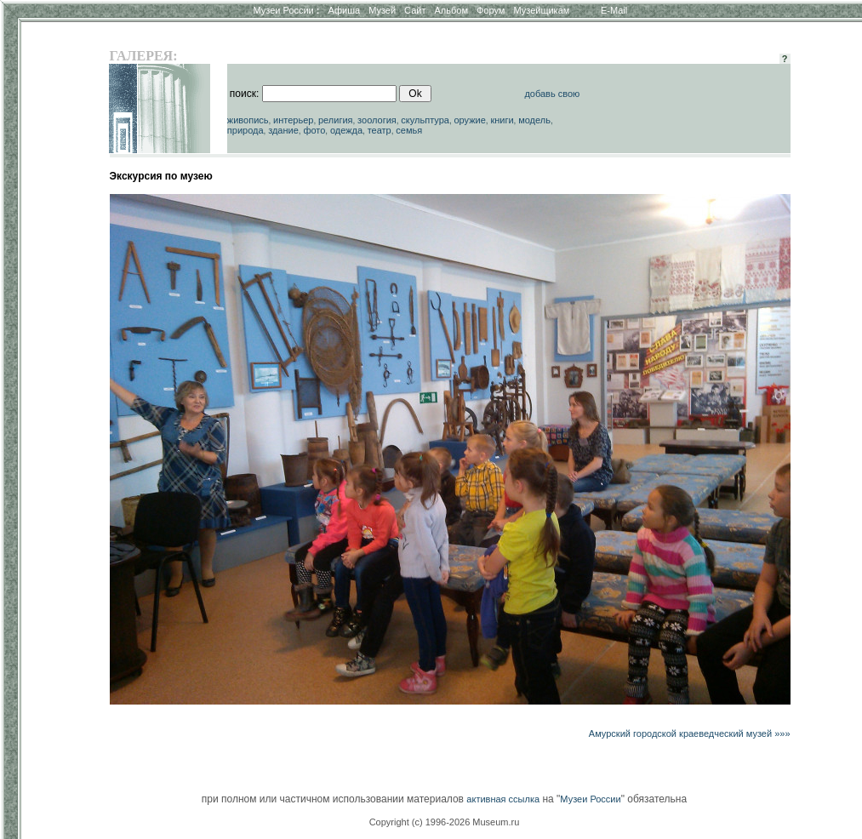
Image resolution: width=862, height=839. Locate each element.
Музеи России (286, 10)
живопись (248, 120)
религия (335, 120)
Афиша (344, 10)
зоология (377, 120)
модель (534, 120)
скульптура (425, 120)
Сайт (414, 10)
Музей (382, 10)
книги (501, 120)
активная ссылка (502, 799)
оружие (469, 120)
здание (283, 130)
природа (245, 130)
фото (314, 130)
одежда (346, 130)
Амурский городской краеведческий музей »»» (690, 733)
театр (379, 130)
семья (409, 130)
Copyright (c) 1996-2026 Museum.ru (444, 822)
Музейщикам (541, 10)
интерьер (293, 120)
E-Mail (614, 10)
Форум (491, 10)
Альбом (451, 10)
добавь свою (551, 93)
